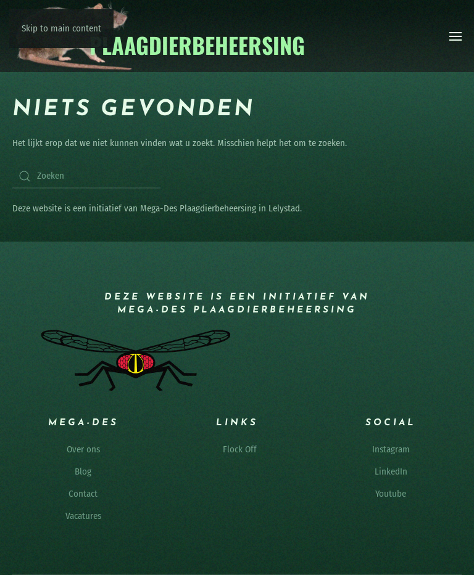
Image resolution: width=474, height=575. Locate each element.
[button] (455, 36)
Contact (83, 493)
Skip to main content (61, 28)
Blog (83, 471)
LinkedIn (391, 471)
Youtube (390, 493)
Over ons (83, 449)
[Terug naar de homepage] (159, 36)
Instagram (391, 449)
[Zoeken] (86, 176)
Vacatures (83, 515)
